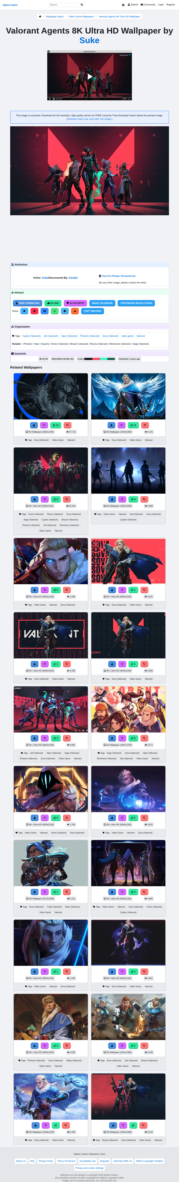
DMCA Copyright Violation (149, 1161)
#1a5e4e (111, 359)
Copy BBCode (92, 311)
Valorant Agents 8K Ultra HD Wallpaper (119, 16)
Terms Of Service (66, 1161)
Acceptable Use (88, 1161)
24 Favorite (75, 303)
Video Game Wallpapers (81, 16)
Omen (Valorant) (59, 344)
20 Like (53, 303)
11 (133, 425)
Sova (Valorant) (110, 336)
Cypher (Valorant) (31, 336)
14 (56, 425)
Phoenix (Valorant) (89, 336)
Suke (89, 40)
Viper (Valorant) (69, 336)
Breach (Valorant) (79, 344)
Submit (133, 4)
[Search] (82, 4)
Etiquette (104, 1161)
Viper (36, 344)
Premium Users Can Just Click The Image (89, 119)
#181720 (88, 359)
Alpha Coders (10, 5)
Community (148, 4)
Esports (45, 344)
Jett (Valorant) (51, 336)
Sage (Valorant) (140, 344)
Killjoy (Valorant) (73, 1060)
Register (170, 4)
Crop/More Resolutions (136, 303)
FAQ (32, 1161)
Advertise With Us (122, 1161)
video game (127, 336)
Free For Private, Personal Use (118, 276)
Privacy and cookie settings (89, 1168)
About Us (21, 1161)
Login (161, 4)
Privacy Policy (46, 1161)
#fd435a (96, 359)
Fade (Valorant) (54, 907)
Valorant (141, 336)
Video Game (58, 440)
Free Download (28, 303)
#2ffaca (103, 359)
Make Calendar (102, 303)
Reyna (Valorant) (98, 344)
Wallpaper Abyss (55, 16)
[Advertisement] (89, 238)
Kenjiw (73, 277)
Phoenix (27, 344)
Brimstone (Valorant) (120, 344)
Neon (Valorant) (72, 907)
